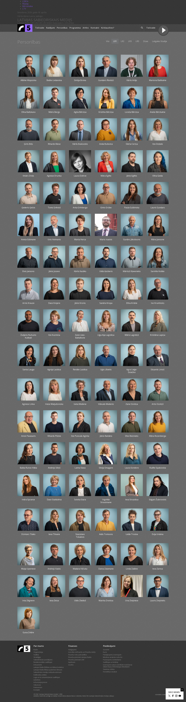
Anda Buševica (106, 144)
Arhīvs (86, 27)
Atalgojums (72, 649)
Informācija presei (40, 682)
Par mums (39, 645)
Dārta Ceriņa (132, 144)
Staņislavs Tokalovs (80, 535)
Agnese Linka (28, 404)
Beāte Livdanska (54, 80)
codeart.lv (165, 694)
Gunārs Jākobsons (131, 239)
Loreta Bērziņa (132, 112)
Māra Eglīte (106, 175)
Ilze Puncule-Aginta (80, 436)
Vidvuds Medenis (106, 404)
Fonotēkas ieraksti (110, 672)
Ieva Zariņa (157, 568)
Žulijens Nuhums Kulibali (28, 336)
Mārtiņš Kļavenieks (132, 271)
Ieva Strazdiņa (131, 499)
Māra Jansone (157, 239)
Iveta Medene (80, 404)
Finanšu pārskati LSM (76, 660)
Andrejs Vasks (54, 568)
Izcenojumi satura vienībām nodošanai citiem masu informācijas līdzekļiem (117, 666)
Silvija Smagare (106, 467)
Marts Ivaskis (106, 239)
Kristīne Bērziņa (106, 112)
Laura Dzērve (80, 175)
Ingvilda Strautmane (105, 501)
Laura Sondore (132, 467)
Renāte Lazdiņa (80, 369)
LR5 (44, 23)
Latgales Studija (159, 41)
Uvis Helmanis (54, 239)
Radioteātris (58, 23)
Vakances (37, 685)
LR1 (32, 23)
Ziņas (145, 41)
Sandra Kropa (106, 303)
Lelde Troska (132, 534)
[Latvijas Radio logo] (24, 28)
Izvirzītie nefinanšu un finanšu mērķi (82, 652)
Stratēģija (37, 657)
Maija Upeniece (28, 568)
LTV (24, 8)
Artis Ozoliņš (158, 404)
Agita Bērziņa (80, 112)
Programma (75, 27)
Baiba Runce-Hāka (28, 467)
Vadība (36, 655)
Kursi (105, 652)
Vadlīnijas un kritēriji (110, 662)
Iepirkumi (71, 662)
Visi (107, 41)
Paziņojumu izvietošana (112, 660)
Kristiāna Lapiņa (157, 335)
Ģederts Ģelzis (28, 207)
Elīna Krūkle (131, 303)
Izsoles (71, 665)
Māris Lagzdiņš (132, 335)
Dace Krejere (54, 303)
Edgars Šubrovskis (157, 499)
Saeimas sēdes (109, 669)
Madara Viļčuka (80, 568)
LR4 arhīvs (69, 23)
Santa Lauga (28, 369)
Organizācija (38, 652)
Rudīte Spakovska (157, 467)
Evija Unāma (157, 534)
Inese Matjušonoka (54, 404)
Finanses (72, 645)
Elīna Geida (157, 175)
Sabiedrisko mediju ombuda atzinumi (48, 672)
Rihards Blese (54, 144)
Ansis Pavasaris (28, 436)
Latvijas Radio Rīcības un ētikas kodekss (49, 667)
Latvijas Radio (23, 23)
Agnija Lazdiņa (54, 369)
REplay (25, 3)
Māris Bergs (54, 112)
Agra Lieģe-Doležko (131, 371)
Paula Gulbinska (131, 207)
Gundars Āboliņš (106, 80)
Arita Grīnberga (80, 207)
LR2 (36, 23)
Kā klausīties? (107, 27)
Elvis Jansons (28, 271)
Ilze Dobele (157, 144)
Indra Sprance (28, 499)
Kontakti (95, 27)
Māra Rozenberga (157, 436)
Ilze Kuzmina (54, 335)
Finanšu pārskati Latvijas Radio (79, 657)
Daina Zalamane (106, 568)
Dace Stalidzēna (54, 499)
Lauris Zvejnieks (157, 600)
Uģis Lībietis (106, 369)
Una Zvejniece (131, 600)
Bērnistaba (27, 6)
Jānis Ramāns (106, 436)
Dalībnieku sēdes (40, 675)
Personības (62, 27)
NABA (49, 23)
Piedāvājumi (109, 645)
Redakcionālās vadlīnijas (43, 662)
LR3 (40, 23)
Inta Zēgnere (28, 600)
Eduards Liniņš (157, 369)
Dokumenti (38, 665)
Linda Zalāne (132, 568)
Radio (36, 649)
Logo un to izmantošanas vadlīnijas (47, 677)
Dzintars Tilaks (28, 534)
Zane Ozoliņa (132, 404)
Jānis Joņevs (54, 271)
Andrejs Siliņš (54, 467)
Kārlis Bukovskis (80, 144)
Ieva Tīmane (54, 534)
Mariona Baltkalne (157, 80)
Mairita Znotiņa (106, 600)
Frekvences (38, 687)
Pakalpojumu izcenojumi (112, 655)
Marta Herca (80, 239)
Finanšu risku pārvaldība (77, 655)
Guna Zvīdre (28, 632)
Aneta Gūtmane (28, 239)
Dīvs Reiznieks (131, 436)
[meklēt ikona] (142, 28)
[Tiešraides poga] (163, 30)
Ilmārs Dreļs (28, 175)
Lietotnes (37, 680)
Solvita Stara (80, 499)
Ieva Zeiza (54, 600)
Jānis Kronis (80, 303)
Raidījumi (50, 27)
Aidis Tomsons (106, 534)
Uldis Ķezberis (106, 271)
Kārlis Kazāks (80, 271)
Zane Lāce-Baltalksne (80, 336)
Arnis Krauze (28, 303)
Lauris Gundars (158, 207)
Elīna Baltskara (28, 112)
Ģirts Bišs (28, 144)
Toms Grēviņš (54, 207)
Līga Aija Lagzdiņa (106, 335)
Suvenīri (106, 649)
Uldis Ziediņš (80, 600)
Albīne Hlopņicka (28, 80)
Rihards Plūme (54, 436)
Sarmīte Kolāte (157, 271)
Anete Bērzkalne (157, 112)
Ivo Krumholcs (157, 303)
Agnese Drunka (54, 175)
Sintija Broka (80, 80)
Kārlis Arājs (132, 80)
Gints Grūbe (106, 207)
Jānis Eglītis (131, 175)
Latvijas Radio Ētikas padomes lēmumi (48, 670)
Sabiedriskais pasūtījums (43, 660)
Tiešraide (39, 27)
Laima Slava (80, 467)
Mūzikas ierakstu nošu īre (112, 657)
